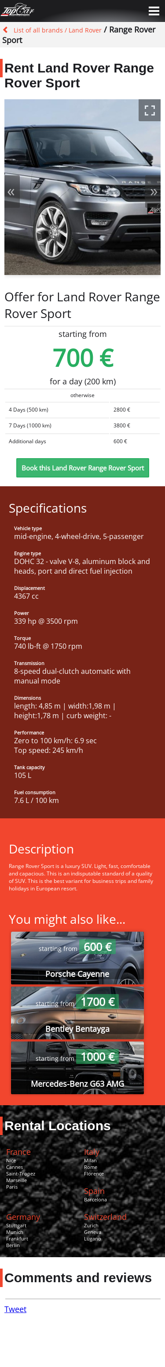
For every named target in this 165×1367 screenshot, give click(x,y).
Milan (90, 1160)
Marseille (16, 1180)
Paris (12, 1186)
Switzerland (105, 1216)
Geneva (92, 1232)
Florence (94, 1173)
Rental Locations (57, 1125)
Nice (11, 1160)
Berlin (13, 1245)
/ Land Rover (82, 30)
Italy (91, 1151)
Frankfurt (17, 1238)
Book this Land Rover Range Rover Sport (83, 467)
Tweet (15, 1309)
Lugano (92, 1238)
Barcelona (95, 1199)
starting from (77, 948)
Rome (90, 1167)
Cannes (14, 1167)
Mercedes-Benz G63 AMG (77, 1083)
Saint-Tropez (20, 1173)
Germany (23, 1216)
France (18, 1151)
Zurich (91, 1225)
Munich (14, 1232)
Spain (94, 1191)
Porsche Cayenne (77, 974)
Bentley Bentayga (77, 1028)
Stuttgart (16, 1225)
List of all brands (38, 30)
